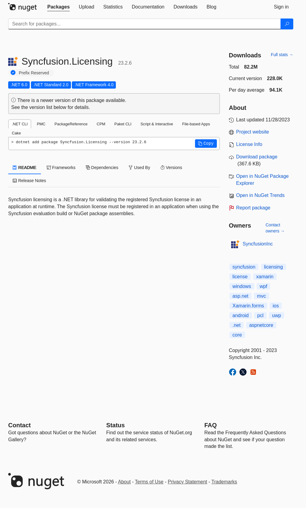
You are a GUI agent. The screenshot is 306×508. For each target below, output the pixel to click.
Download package (256, 156)
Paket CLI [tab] (122, 124)
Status (115, 425)
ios (276, 305)
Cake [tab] (16, 133)
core (237, 334)
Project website (252, 131)
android (241, 315)
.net (237, 325)
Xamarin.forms (248, 305)
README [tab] (24, 167)
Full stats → (282, 54)
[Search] (287, 24)
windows (242, 286)
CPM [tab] (101, 124)
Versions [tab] (171, 167)
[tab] (58, 7)
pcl (260, 315)
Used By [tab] (139, 167)
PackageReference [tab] (71, 124)
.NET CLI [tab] (20, 124)
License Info (249, 144)
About (124, 481)
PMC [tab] (41, 124)
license (240, 276)
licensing (273, 266)
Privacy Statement (187, 481)
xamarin (265, 276)
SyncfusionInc (258, 243)
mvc (261, 296)
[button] (206, 143)
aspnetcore (261, 325)
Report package (253, 207)
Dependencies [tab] (102, 167)
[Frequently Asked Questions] (210, 425)
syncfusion (244, 266)
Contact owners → (275, 227)
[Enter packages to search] (144, 24)
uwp (276, 315)
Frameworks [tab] (61, 167)
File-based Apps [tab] (196, 124)
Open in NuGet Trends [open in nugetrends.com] (260, 195)
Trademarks (224, 481)
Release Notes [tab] (29, 181)
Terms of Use (149, 481)
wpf (263, 286)
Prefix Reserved (34, 72)
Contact (19, 425)
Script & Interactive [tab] (156, 124)
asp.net (240, 296)
